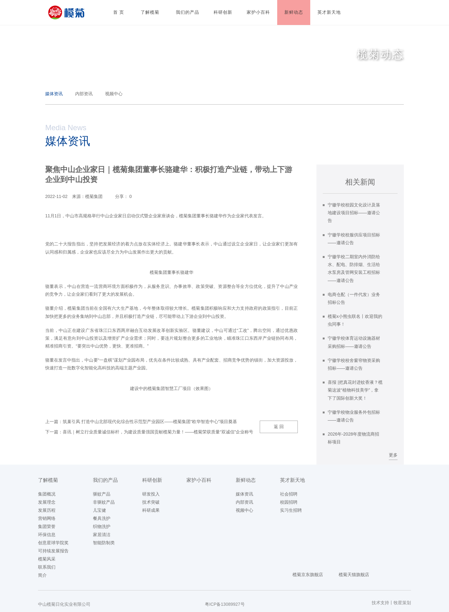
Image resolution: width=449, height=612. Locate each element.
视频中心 (114, 93)
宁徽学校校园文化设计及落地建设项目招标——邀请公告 (354, 212)
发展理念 (47, 502)
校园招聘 (288, 502)
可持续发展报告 (53, 550)
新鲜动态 (246, 480)
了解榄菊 (48, 480)
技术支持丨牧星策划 (391, 602)
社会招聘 (288, 493)
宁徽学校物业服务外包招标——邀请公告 (354, 416)
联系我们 (47, 567)
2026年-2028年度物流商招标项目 (353, 438)
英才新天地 (292, 480)
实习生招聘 (291, 510)
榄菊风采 (47, 558)
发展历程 (47, 510)
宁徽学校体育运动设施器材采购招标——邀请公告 (354, 342)
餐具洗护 (101, 518)
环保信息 (47, 534)
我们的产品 (105, 480)
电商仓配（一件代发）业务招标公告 (354, 298)
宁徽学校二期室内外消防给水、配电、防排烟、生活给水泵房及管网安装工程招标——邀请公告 (354, 268)
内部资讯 (84, 93)
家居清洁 (101, 534)
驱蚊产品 (101, 493)
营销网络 (47, 518)
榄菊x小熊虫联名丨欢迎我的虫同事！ (355, 320)
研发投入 (151, 493)
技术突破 (151, 502)
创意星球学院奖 (53, 542)
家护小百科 (198, 480)
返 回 (279, 426)
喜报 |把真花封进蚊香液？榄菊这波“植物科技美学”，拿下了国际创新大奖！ (355, 390)
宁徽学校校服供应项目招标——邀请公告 (354, 238)
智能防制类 (104, 542)
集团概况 (47, 493)
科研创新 (152, 480)
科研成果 (151, 510)
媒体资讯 (54, 93)
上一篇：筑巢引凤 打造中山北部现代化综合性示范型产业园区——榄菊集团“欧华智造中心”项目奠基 (141, 421)
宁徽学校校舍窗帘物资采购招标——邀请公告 (354, 364)
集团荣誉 (47, 526)
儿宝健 (99, 510)
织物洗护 (101, 526)
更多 (393, 454)
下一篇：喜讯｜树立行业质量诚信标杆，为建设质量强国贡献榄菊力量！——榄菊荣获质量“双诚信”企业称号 (149, 431)
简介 (42, 575)
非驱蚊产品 (104, 502)
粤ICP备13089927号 (225, 604)
